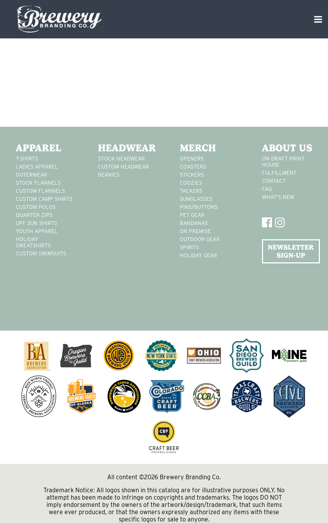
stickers (192, 175)
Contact (274, 181)
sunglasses (196, 199)
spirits (189, 247)
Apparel (38, 148)
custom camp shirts (44, 199)
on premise (195, 231)
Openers (192, 159)
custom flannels (40, 191)
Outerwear (31, 175)
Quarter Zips (34, 215)
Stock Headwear (121, 159)
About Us (287, 148)
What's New (278, 197)
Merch (198, 148)
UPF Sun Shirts (36, 223)
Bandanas (194, 223)
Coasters (193, 167)
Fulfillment (279, 173)
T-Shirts (27, 159)
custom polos (36, 207)
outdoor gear (200, 239)
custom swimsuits (41, 253)
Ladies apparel (37, 167)
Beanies (108, 175)
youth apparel (37, 231)
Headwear (127, 148)
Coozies (191, 183)
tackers (191, 191)
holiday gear (198, 255)
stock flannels (38, 183)
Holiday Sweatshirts (33, 242)
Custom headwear (123, 167)
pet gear (192, 215)
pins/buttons (199, 207)
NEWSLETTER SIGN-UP (291, 251)
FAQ (267, 189)
